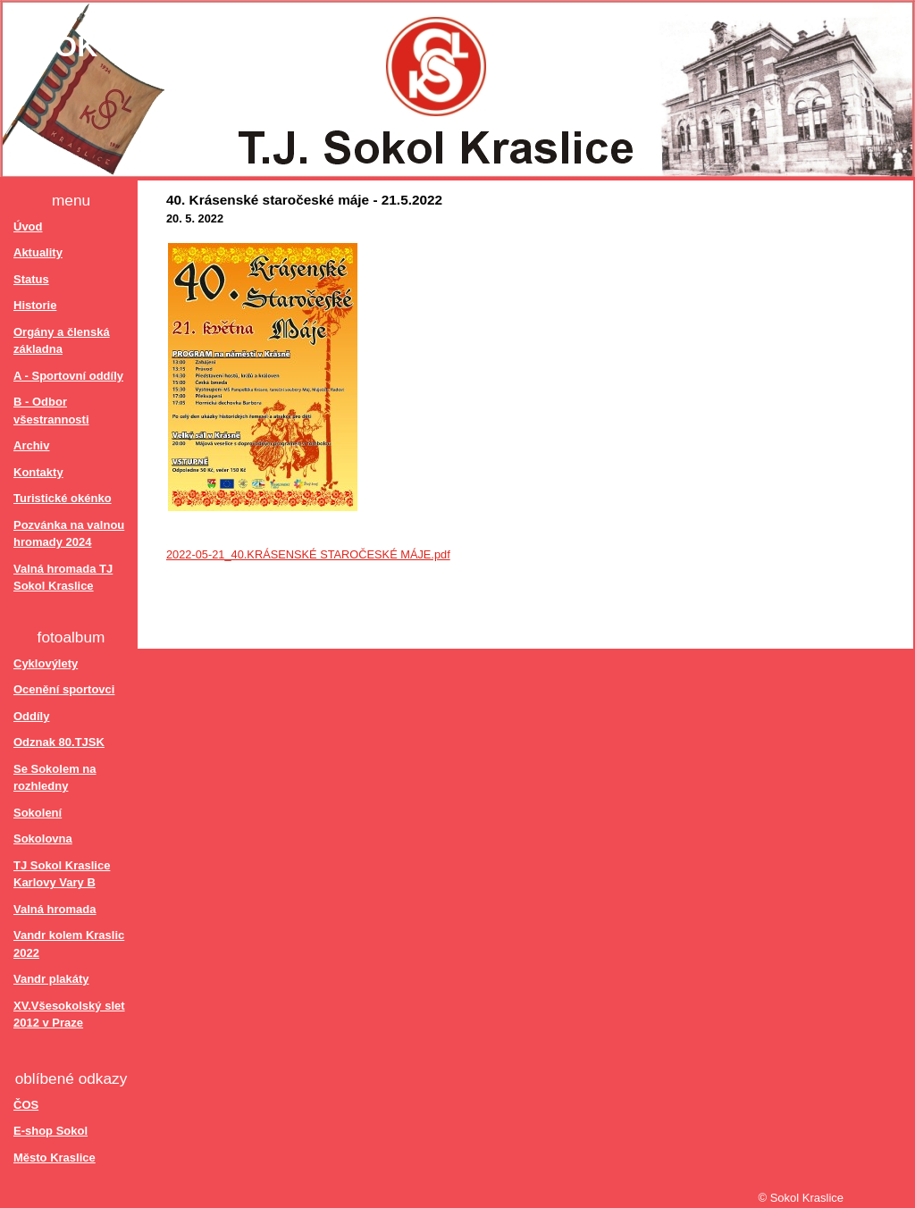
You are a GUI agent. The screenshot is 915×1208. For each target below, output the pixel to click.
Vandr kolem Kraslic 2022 (68, 944)
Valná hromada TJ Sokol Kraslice (63, 577)
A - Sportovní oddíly (68, 375)
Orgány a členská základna (61, 341)
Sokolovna (42, 838)
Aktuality (38, 252)
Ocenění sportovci (63, 689)
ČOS (25, 1105)
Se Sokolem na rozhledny (54, 777)
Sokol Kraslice (163, 46)
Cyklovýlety (45, 663)
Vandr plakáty (51, 979)
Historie (34, 305)
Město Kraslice (54, 1157)
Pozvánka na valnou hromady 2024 (68, 533)
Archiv (31, 445)
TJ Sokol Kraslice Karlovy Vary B (61, 874)
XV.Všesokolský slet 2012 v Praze (69, 1014)
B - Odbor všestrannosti (51, 410)
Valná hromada (54, 909)
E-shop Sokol (50, 1130)
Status (31, 279)
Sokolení (37, 812)
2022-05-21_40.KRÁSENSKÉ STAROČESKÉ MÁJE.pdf (308, 554)
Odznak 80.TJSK (59, 742)
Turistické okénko (62, 498)
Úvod (28, 226)
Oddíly (31, 716)
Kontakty (38, 472)
